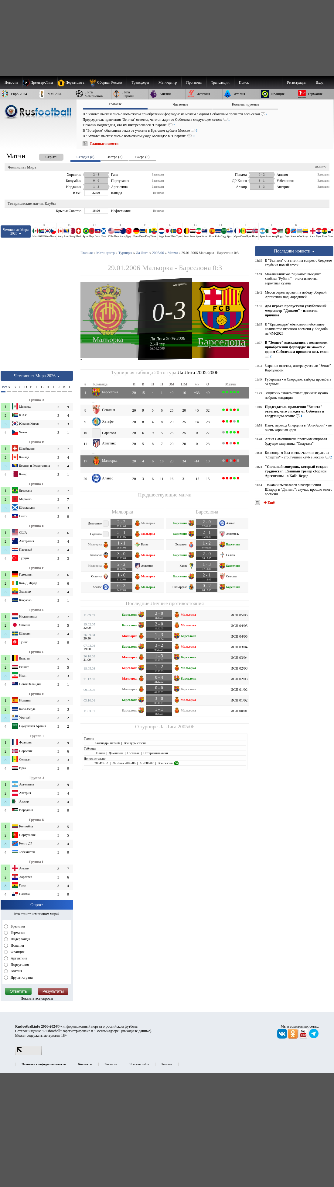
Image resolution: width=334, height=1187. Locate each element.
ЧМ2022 (320, 167)
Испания (17, 945)
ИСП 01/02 (239, 689)
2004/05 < (101, 763)
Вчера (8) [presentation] (142, 157)
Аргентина (18, 958)
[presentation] (45, 156)
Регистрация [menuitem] (296, 82)
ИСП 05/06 (239, 615)
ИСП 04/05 (239, 626)
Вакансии (111, 1064)
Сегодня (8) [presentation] (85, 157)
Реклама (167, 1064)
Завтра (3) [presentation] (114, 157)
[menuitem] (108, 82)
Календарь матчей (107, 743)
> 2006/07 (146, 763)
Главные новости (104, 143)
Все (3, 387)
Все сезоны (168, 763)
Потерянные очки (155, 753)
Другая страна (21, 977)
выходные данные (136, 1031)
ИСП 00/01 (239, 711)
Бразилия (17, 926)
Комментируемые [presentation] (245, 104)
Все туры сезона (135, 743)
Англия (16, 971)
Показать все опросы (37, 998)
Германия (17, 933)
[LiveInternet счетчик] (28, 1054)
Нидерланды (20, 939)
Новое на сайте (139, 1064)
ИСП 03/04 (239, 647)
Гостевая (133, 753)
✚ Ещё (268, 502)
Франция (17, 952)
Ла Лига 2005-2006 (167, 338)
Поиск (244, 82)
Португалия (19, 964)
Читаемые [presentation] (180, 104)
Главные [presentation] (115, 104)
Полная (99, 753)
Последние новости (294, 251)
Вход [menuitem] (319, 82)
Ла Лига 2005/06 (176, 726)
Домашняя (116, 753)
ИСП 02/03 (239, 668)
